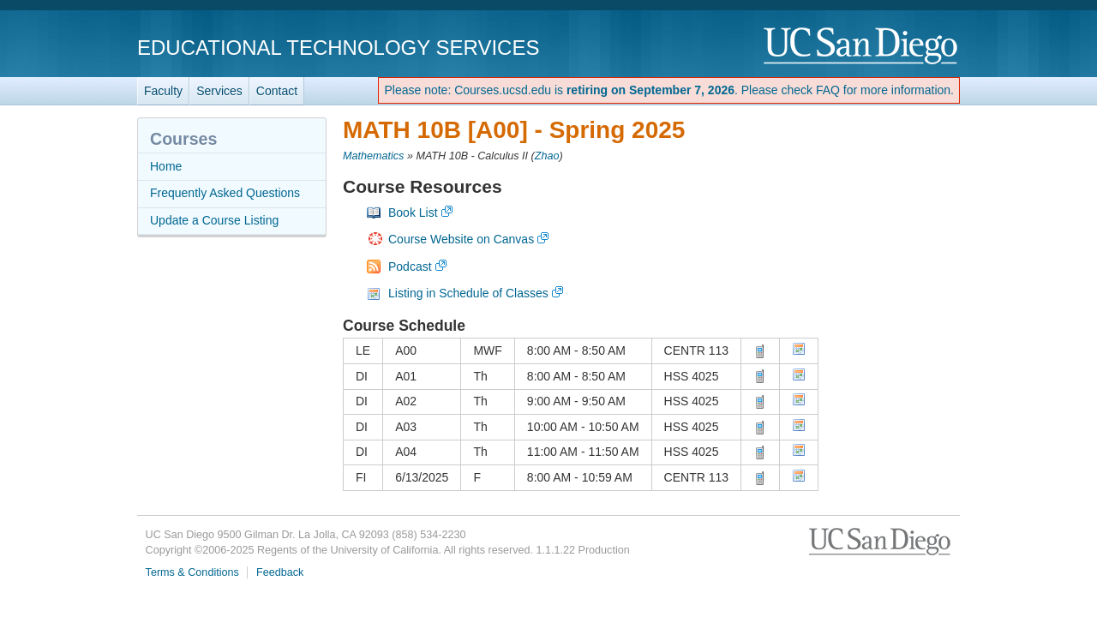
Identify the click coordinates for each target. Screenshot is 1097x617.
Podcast (410, 266)
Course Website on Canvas (461, 239)
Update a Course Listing (214, 220)
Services (219, 91)
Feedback (279, 572)
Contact (276, 91)
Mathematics (373, 156)
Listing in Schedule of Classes (468, 293)
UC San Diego (862, 46)
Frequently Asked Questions (225, 193)
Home (166, 166)
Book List (413, 212)
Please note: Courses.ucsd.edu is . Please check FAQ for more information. (669, 90)
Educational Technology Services (338, 47)
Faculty (163, 91)
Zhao (547, 156)
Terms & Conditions (192, 572)
